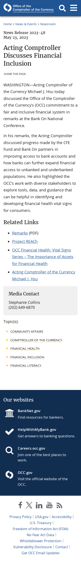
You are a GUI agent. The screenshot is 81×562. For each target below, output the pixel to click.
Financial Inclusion (27, 357)
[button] (62, 8)
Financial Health (25, 348)
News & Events (26, 24)
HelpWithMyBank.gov (37, 429)
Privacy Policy (21, 516)
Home (7, 24)
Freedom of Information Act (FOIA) (40, 528)
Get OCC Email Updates (41, 553)
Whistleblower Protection (40, 541)
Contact (61, 547)
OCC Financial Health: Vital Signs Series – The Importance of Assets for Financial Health (42, 256)
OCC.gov (25, 472)
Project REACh (25, 241)
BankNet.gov (29, 410)
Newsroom (48, 24)
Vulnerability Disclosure (32, 547)
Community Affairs (26, 331)
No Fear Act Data (40, 535)
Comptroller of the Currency (36, 340)
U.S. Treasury (40, 522)
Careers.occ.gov (31, 448)
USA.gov (41, 516)
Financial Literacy (25, 365)
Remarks (20, 233)
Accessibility (61, 516)
